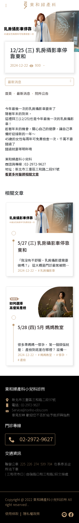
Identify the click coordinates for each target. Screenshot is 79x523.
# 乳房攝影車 (46, 270)
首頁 (8, 93)
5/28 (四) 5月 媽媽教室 (41, 327)
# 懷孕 (60, 355)
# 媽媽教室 (45, 355)
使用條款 (12, 513)
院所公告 (41, 93)
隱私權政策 (31, 513)
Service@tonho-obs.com (30, 409)
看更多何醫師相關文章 (22, 174)
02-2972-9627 (30, 404)
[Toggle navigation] (6, 5)
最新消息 (39, 81)
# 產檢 (22, 360)
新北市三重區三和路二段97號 (34, 399)
